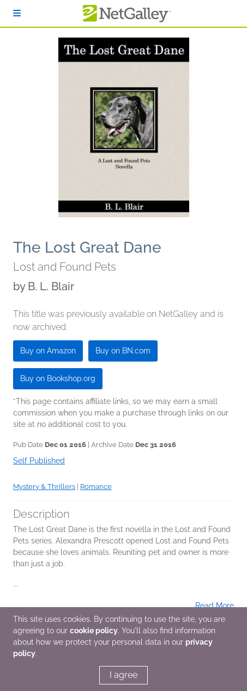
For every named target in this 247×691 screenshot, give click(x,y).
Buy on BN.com (122, 350)
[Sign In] (17, 13)
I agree (123, 675)
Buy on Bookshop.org (57, 378)
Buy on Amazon (48, 350)
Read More (214, 605)
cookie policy (94, 630)
